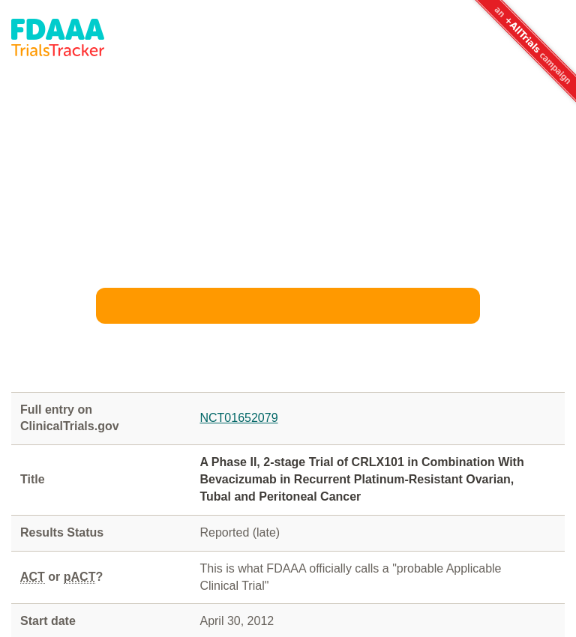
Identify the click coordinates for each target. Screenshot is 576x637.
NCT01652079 (239, 417)
